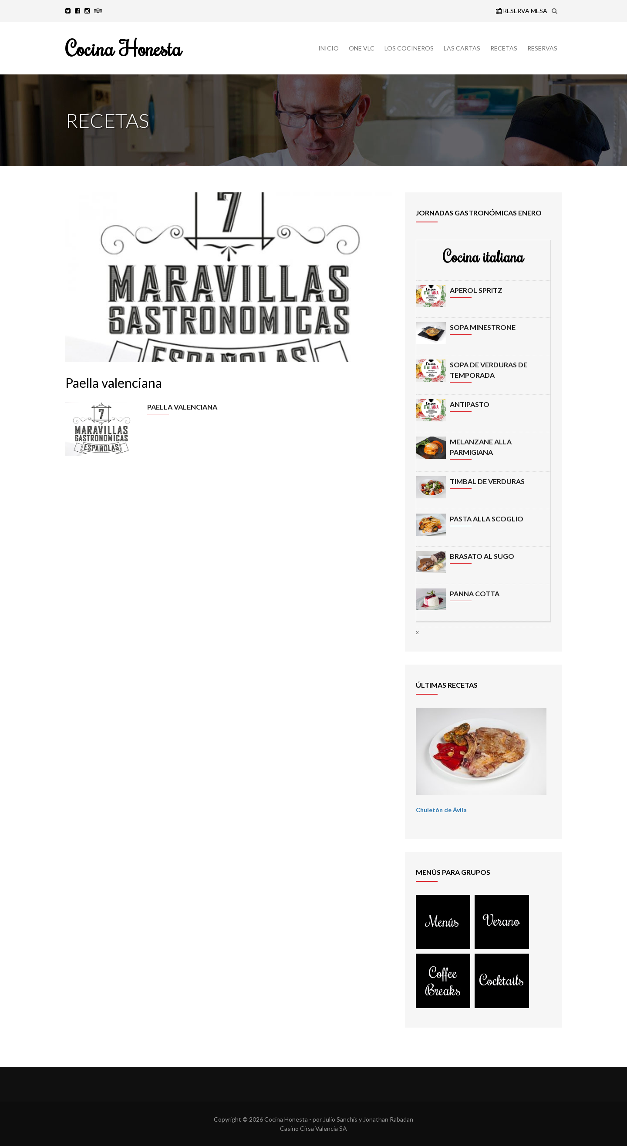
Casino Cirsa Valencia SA (313, 1128)
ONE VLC (361, 48)
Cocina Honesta (123, 48)
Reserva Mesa (521, 10)
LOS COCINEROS (409, 48)
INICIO (328, 48)
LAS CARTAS (462, 48)
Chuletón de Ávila (441, 809)
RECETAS (503, 48)
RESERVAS (542, 48)
